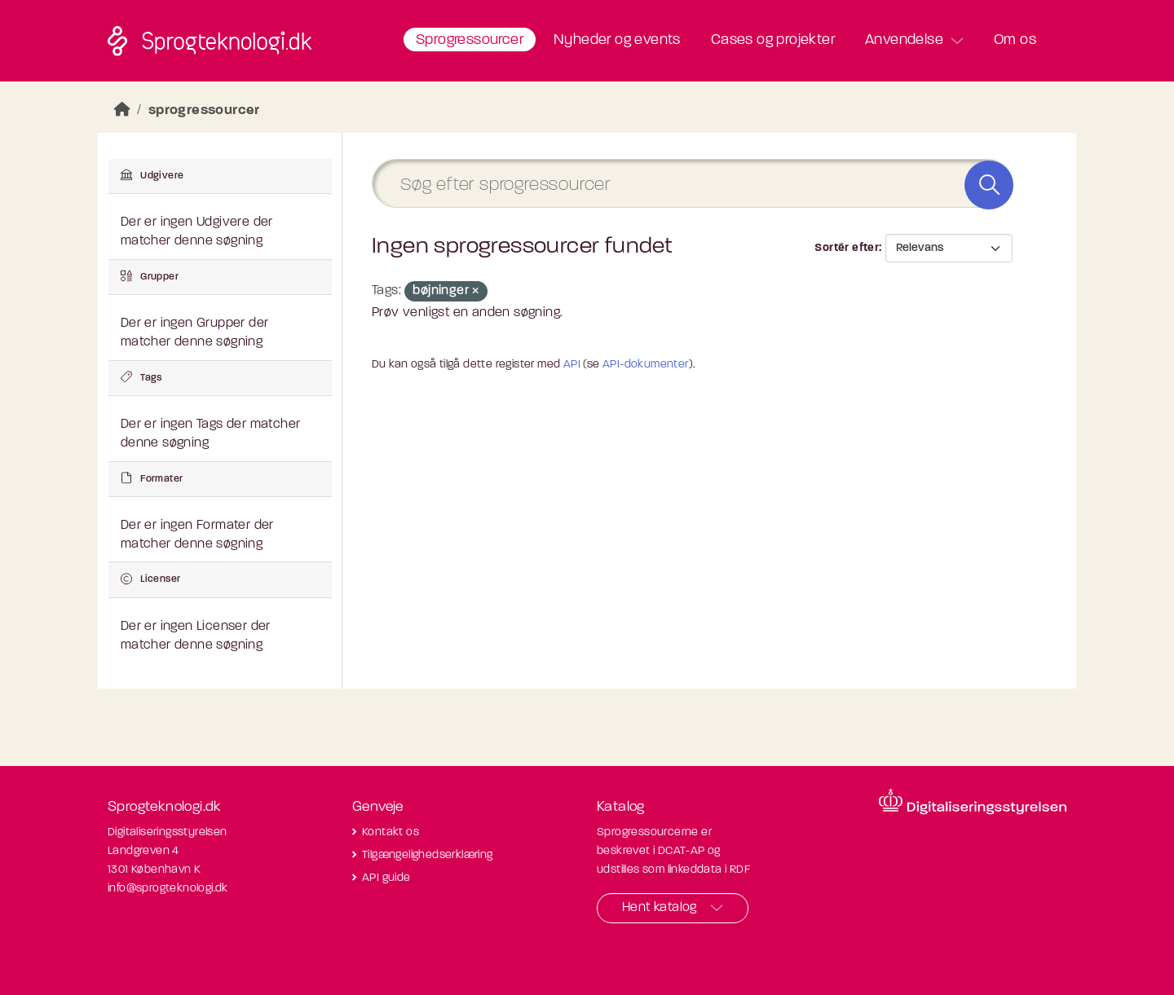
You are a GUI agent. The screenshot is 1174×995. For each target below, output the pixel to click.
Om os (1015, 40)
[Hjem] (122, 110)
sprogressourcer (204, 110)
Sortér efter (846, 248)
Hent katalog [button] (659, 907)
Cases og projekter (773, 40)
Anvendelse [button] (904, 40)
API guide (386, 878)
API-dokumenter (645, 365)
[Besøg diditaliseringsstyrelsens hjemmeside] (972, 802)
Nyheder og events (617, 40)
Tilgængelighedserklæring (427, 855)
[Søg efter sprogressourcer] (692, 184)
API (571, 365)
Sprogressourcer (469, 40)
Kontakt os (390, 832)
